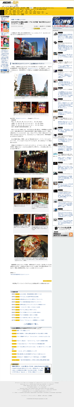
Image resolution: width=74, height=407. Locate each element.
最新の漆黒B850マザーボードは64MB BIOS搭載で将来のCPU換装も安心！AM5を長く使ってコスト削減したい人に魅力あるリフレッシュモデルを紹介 (65, 48)
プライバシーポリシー (32, 395)
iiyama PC (35, 384)
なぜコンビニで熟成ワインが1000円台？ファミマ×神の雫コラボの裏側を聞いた (65, 113)
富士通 (6, 10)
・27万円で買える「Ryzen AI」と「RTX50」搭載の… (5, 61)
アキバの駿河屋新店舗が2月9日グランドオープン (30, 301)
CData (31, 13)
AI (4, 7)
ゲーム (52, 7)
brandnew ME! (22, 14)
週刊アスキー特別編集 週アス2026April (5, 34)
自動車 (28, 7)
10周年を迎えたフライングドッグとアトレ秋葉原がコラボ (32, 304)
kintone (14, 13)
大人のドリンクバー (33, 68)
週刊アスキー (22, 9)
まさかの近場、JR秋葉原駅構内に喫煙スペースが (31, 294)
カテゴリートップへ (47, 281)
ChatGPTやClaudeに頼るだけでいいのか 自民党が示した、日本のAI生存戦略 (30, 368)
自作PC (35, 7)
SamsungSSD (22, 11)
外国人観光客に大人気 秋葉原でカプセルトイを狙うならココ (31, 354)
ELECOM (31, 384)
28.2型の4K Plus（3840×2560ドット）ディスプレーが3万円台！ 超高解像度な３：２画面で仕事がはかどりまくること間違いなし (65, 148)
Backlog (34, 13)
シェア (23, 28)
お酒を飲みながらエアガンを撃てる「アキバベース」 (31, 299)
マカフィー (6, 14)
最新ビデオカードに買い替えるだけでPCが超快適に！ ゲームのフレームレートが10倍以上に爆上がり (65, 56)
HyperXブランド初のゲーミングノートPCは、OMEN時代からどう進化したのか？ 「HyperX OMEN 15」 (65, 75)
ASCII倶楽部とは (6, 68)
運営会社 (39, 395)
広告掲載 (50, 395)
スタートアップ (47, 7)
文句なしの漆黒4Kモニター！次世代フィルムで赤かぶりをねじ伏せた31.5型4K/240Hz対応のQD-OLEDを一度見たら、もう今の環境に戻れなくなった (65, 105)
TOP (16, 382)
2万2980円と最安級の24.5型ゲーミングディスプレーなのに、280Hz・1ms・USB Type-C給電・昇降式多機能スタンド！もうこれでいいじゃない (65, 195)
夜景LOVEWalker (40, 392)
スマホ (43, 7)
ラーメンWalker (14, 392)
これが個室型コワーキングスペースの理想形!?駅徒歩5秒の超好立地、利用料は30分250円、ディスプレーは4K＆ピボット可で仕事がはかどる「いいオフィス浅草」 (65, 94)
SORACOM (33, 388)
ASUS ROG (44, 384)
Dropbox (26, 13)
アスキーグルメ (17, 9)
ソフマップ (18, 14)
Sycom (18, 10)
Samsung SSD (22, 388)
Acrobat (10, 13)
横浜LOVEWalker (27, 392)
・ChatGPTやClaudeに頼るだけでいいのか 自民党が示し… (5, 54)
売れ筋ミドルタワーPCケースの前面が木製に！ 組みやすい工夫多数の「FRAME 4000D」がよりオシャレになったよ (65, 168)
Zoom (47, 13)
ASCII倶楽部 (70, 8)
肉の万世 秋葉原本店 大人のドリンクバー (20, 274)
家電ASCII (12, 9)
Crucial (29, 388)
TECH (14, 7)
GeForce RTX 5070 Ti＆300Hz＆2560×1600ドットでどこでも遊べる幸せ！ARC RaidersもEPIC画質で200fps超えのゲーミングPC (65, 214)
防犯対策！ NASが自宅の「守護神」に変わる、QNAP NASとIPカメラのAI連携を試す (65, 130)
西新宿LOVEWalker (34, 392)
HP (34, 10)
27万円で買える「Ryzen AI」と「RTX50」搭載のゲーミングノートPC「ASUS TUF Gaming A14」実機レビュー (38, 372)
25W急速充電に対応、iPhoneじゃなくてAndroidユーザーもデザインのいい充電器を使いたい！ (65, 140)
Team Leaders (37, 389)
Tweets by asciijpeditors (57, 28)
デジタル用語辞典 (35, 391)
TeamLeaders (27, 9)
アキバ (40, 7)
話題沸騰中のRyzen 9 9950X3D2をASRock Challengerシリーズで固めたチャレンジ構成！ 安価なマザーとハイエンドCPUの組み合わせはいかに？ (65, 37)
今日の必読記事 (24, 391)
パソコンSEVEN (22, 10)
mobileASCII (41, 391)
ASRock (26, 388)
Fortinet (38, 13)
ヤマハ (43, 13)
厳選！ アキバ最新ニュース (17, 19)
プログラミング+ (33, 9)
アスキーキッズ (2, 9)
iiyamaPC (14, 10)
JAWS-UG (28, 385)
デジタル (18, 7)
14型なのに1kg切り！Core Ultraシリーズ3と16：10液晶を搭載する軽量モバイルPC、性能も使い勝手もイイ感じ (65, 204)
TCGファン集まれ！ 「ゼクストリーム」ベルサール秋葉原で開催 (32, 340)
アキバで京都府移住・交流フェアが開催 (28, 314)
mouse (10, 10)
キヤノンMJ (10, 14)
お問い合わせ (44, 395)
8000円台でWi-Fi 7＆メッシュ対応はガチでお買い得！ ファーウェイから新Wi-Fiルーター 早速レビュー (65, 123)
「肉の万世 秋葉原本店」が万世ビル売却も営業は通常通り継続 (34, 360)
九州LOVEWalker (46, 392)
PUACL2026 (44, 9)
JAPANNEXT (14, 14)
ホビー (31, 7)
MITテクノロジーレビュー (47, 391)
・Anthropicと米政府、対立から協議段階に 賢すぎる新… (5, 65)
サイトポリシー (24, 395)
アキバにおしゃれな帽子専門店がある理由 (29, 296)
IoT (6, 7)
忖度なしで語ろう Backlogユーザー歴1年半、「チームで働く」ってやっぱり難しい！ (65, 159)
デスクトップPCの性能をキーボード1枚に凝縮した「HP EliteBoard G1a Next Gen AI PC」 (65, 66)
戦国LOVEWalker (58, 392)
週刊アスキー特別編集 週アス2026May (5, 19)
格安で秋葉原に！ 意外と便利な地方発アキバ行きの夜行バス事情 (32, 333)
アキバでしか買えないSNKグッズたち (28, 309)
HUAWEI (24, 385)
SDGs (38, 9)
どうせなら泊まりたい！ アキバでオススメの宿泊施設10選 (30, 343)
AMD (38, 384)
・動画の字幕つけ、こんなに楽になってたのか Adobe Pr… (5, 50)
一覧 (32, 28)
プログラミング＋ (43, 389)
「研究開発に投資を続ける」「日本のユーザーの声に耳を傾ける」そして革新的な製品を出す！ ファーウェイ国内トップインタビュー (65, 83)
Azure (18, 13)
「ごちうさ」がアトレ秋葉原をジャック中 (27, 351)
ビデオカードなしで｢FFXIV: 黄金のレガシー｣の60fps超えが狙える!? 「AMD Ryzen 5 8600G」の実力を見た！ (65, 222)
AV (38, 7)
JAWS (6, 13)
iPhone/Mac (23, 7)
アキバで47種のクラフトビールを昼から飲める (30, 312)
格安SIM (7, 9)
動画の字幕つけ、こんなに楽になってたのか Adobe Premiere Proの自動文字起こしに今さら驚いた (36, 366)
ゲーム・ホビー (16, 2)
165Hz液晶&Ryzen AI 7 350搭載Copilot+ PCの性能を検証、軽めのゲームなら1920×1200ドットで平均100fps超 (65, 178)
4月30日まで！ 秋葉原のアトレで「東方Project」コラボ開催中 (31, 357)
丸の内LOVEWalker (52, 392)
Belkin (44, 385)
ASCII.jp (6, 2)
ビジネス (10, 7)
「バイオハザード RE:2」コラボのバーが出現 (30, 307)
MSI (26, 10)
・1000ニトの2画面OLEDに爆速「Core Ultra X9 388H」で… (5, 58)
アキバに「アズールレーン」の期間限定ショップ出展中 (32, 320)
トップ (2, 7)
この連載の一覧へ (31, 324)
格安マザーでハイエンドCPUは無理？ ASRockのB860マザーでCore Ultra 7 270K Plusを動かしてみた (65, 185)
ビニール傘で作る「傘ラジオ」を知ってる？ (29, 317)
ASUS (31, 10)
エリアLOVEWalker (21, 392)
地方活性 (40, 9)
